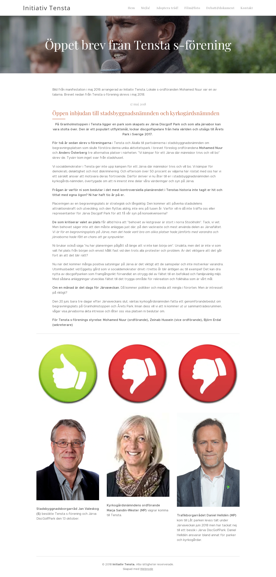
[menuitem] (136, 8)
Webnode (146, 569)
